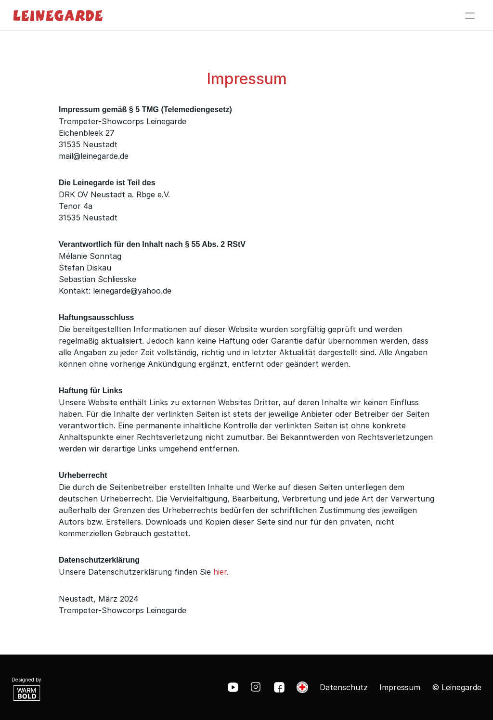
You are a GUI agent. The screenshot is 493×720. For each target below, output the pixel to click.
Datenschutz (344, 687)
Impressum (399, 687)
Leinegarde (58, 15)
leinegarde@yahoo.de (132, 291)
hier (220, 572)
